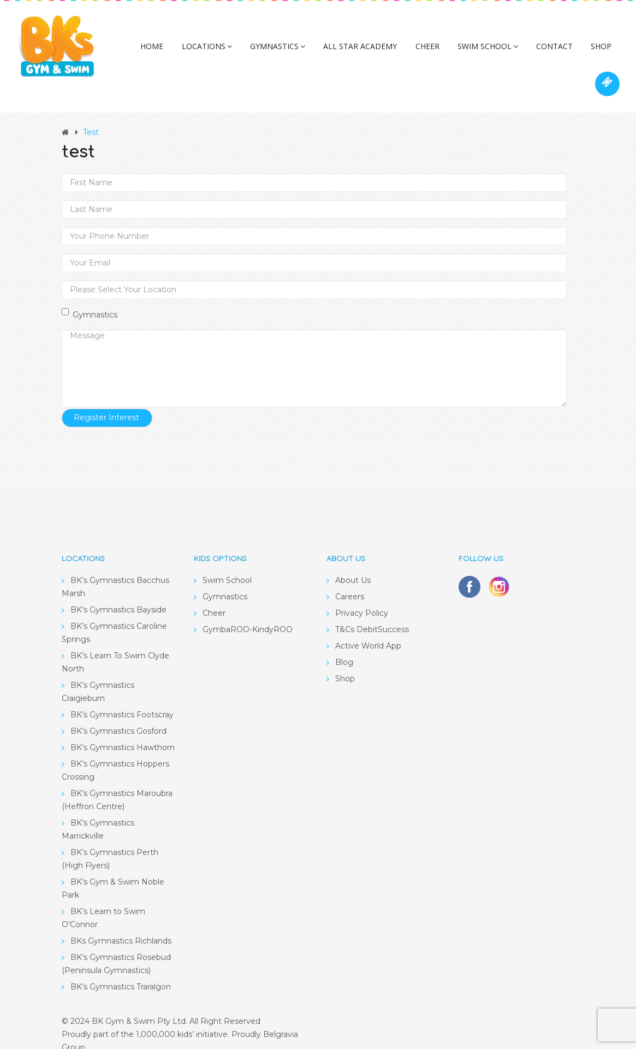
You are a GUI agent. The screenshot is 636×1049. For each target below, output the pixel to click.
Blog (344, 646)
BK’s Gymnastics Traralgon (120, 971)
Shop (570, 51)
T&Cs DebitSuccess (372, 613)
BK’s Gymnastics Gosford (118, 715)
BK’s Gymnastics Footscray (122, 699)
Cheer (408, 51)
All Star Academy (345, 51)
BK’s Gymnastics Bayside (118, 594)
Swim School (464, 51)
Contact (527, 51)
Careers (349, 581)
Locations (199, 51)
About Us (353, 564)
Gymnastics (266, 51)
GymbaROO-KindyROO (248, 613)
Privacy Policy (361, 597)
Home (148, 51)
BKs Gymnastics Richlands (120, 925)
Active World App (368, 630)
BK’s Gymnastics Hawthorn (122, 731)
